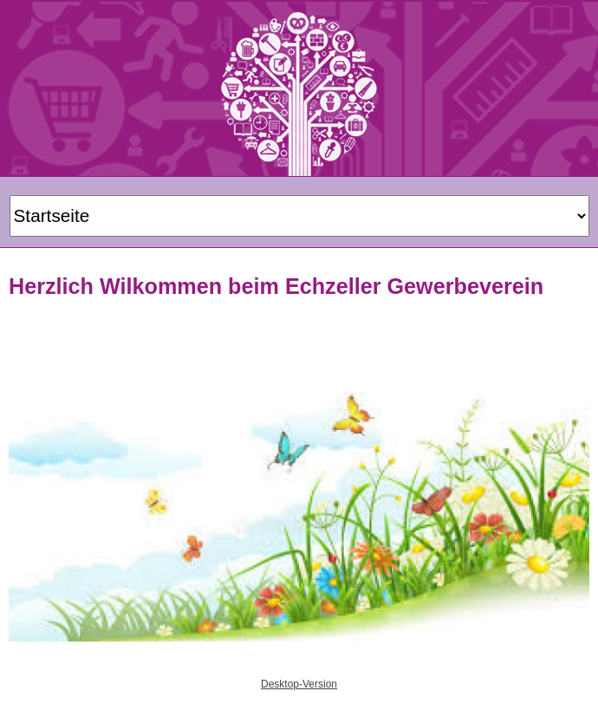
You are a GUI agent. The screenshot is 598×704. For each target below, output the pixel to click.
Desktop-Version (299, 684)
